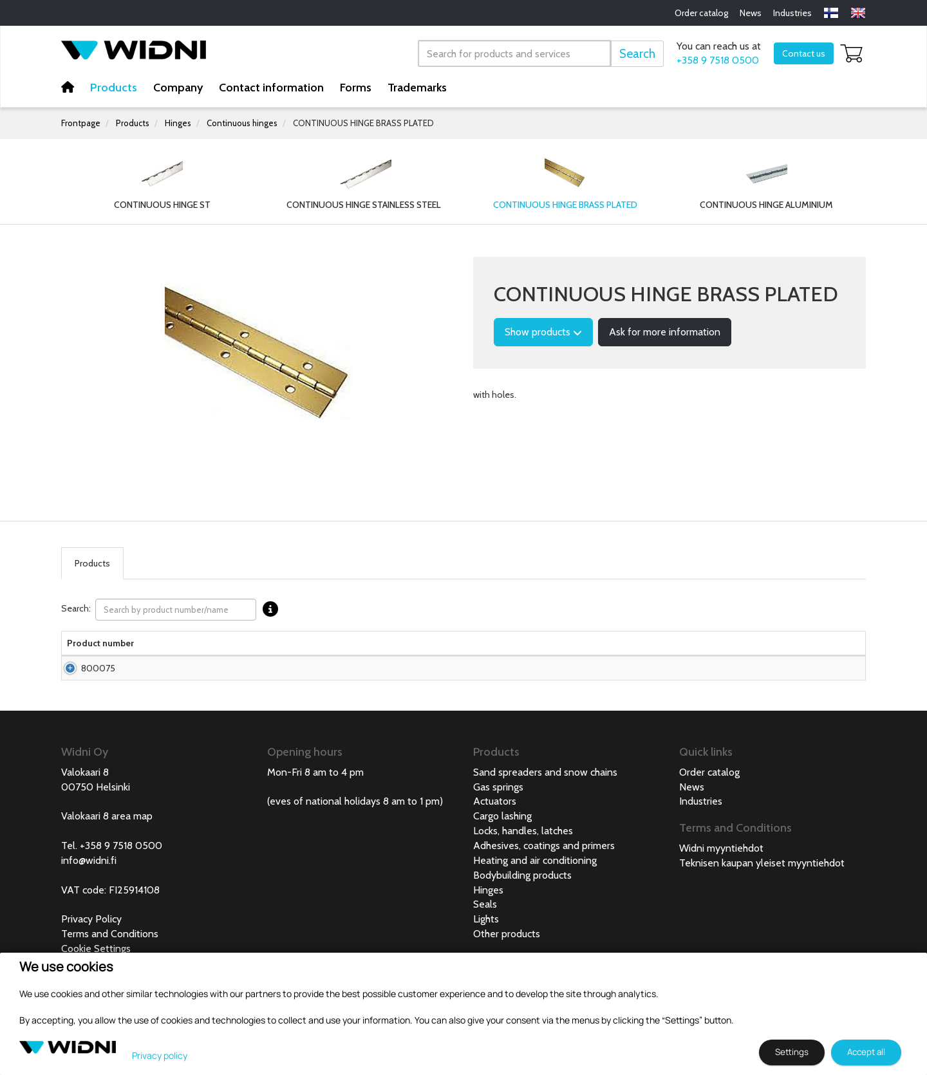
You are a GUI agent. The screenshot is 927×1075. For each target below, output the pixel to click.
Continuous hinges (242, 123)
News (751, 13)
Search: (173, 610)
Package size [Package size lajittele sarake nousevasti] (386, 649)
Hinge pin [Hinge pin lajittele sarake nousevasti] (638, 649)
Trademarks (417, 87)
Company (178, 87)
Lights (486, 945)
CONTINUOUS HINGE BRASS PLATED (363, 123)
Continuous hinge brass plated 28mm (177, 687)
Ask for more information (664, 332)
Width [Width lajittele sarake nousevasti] (488, 656)
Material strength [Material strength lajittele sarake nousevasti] (577, 649)
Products (113, 87)
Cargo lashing (502, 842)
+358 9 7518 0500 (718, 60)
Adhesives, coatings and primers (544, 871)
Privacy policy (159, 1055)
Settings (792, 1052)
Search (637, 53)
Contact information (271, 87)
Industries (792, 13)
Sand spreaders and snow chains (545, 798)
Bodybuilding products (522, 901)
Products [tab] (92, 563)
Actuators (494, 827)
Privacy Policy (91, 945)
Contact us (803, 53)
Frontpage (80, 123)
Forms (355, 87)
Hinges (178, 123)
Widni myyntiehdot (721, 874)
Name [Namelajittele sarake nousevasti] (143, 656)
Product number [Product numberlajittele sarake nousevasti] (83, 649)
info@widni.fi (89, 886)
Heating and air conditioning (535, 886)
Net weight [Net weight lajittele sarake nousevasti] (526, 649)
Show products (543, 332)
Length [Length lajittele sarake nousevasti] (440, 656)
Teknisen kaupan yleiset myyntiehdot (762, 889)
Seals (485, 930)
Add (828, 687)
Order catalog (701, 13)
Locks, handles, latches (523, 856)
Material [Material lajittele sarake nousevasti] (272, 656)
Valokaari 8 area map (107, 842)
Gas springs (498, 813)
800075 (84, 687)
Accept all (866, 1052)
